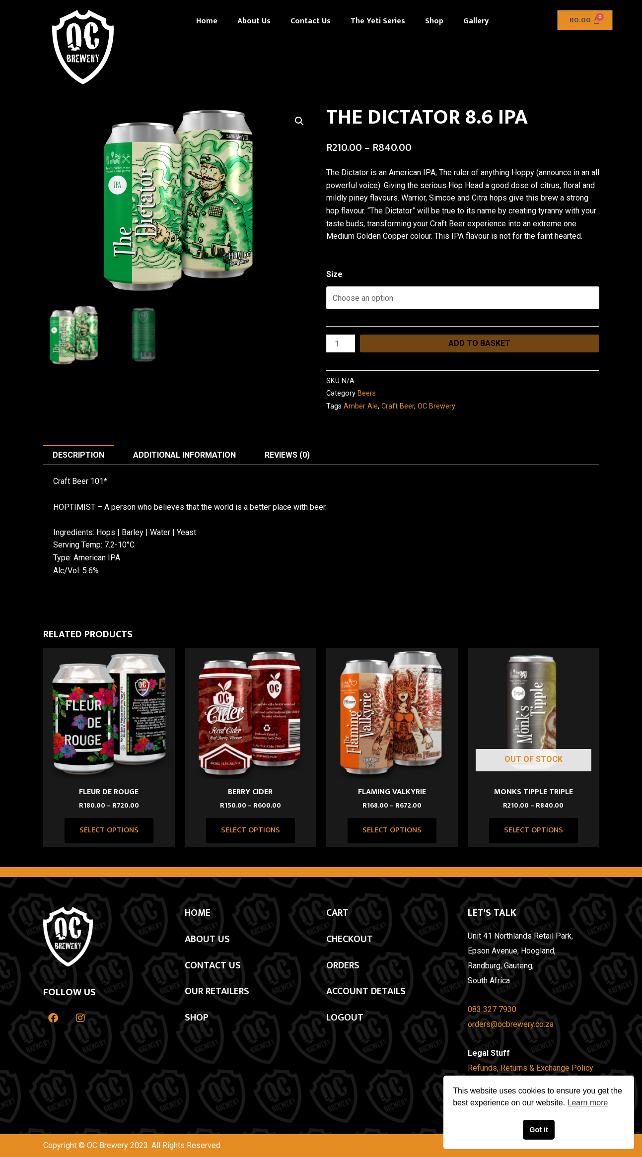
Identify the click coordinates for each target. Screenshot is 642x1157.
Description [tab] (78, 455)
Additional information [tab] (184, 455)
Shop (434, 21)
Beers (366, 393)
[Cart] (585, 20)
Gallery (476, 21)
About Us (254, 21)
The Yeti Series (378, 21)
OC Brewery (436, 406)
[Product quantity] (340, 343)
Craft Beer (397, 406)
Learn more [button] (588, 1102)
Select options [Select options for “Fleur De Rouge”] (109, 830)
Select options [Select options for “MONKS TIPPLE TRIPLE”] (533, 830)
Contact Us (310, 21)
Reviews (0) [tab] (287, 455)
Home (206, 21)
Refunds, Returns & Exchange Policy (530, 1068)
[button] (299, 121)
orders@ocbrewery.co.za (511, 1024)
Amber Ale (361, 406)
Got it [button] (538, 1130)
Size (334, 274)
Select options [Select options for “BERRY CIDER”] (250, 830)
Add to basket (479, 343)
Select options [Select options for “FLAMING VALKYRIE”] (392, 830)
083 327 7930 (492, 1009)
